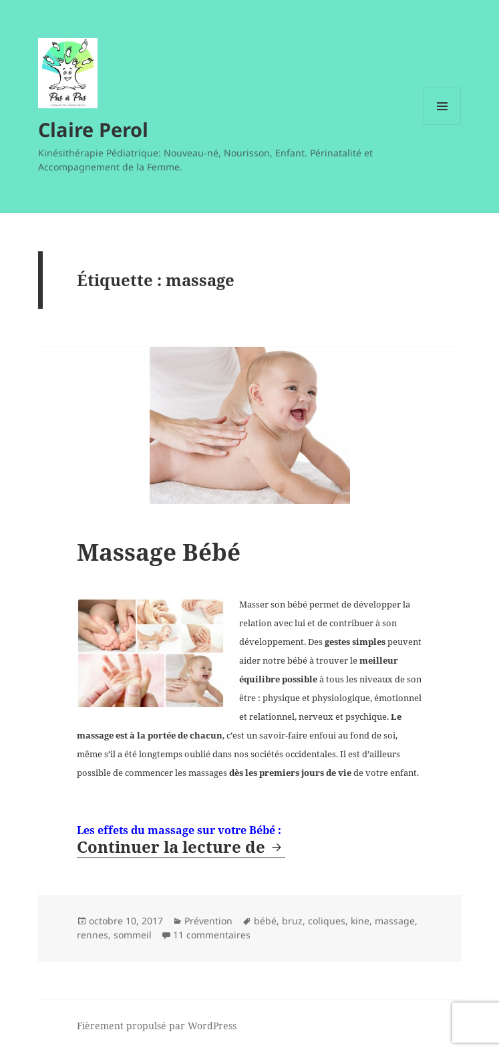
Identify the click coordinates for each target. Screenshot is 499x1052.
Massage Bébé (158, 551)
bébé (265, 920)
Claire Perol (93, 129)
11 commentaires (212, 934)
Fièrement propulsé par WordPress (156, 1025)
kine (360, 920)
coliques (326, 920)
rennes (92, 934)
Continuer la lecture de (181, 846)
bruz (292, 920)
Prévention (208, 920)
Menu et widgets (442, 124)
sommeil (133, 934)
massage (395, 920)
